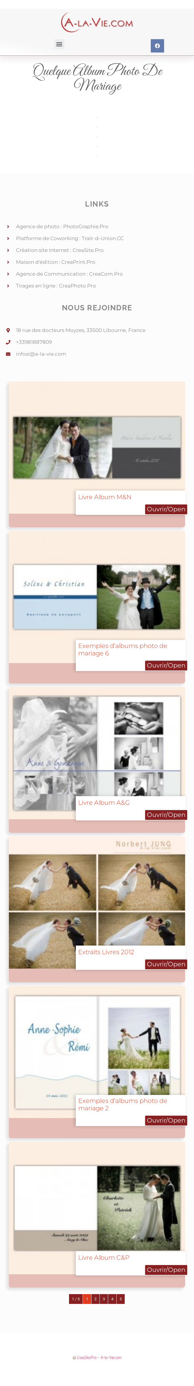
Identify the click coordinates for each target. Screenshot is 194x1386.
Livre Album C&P (103, 1257)
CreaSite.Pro (86, 1357)
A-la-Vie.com (111, 1357)
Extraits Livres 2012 (106, 952)
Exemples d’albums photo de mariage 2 (122, 1104)
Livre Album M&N (105, 497)
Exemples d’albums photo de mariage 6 (122, 649)
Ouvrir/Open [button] (166, 509)
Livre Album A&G (104, 802)
